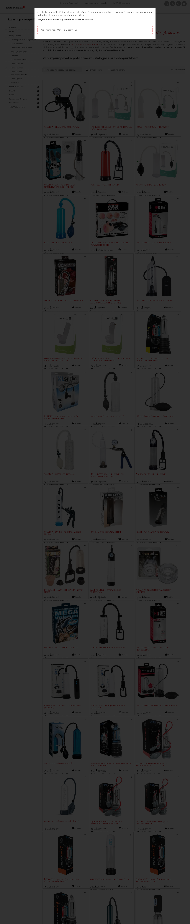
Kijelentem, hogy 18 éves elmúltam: (58, 30)
